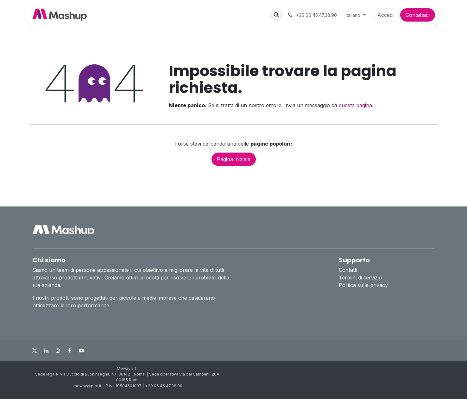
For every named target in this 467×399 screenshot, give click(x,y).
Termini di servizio (360, 277)
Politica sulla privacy (363, 285)
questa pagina (355, 105)
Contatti (348, 270)
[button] (276, 15)
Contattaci (418, 15)
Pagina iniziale (233, 159)
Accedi (385, 15)
